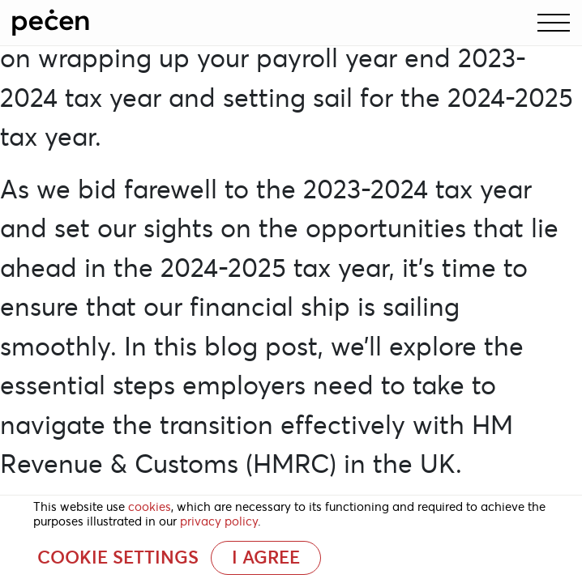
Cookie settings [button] (118, 558)
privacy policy (219, 521)
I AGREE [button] (266, 557)
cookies (149, 507)
